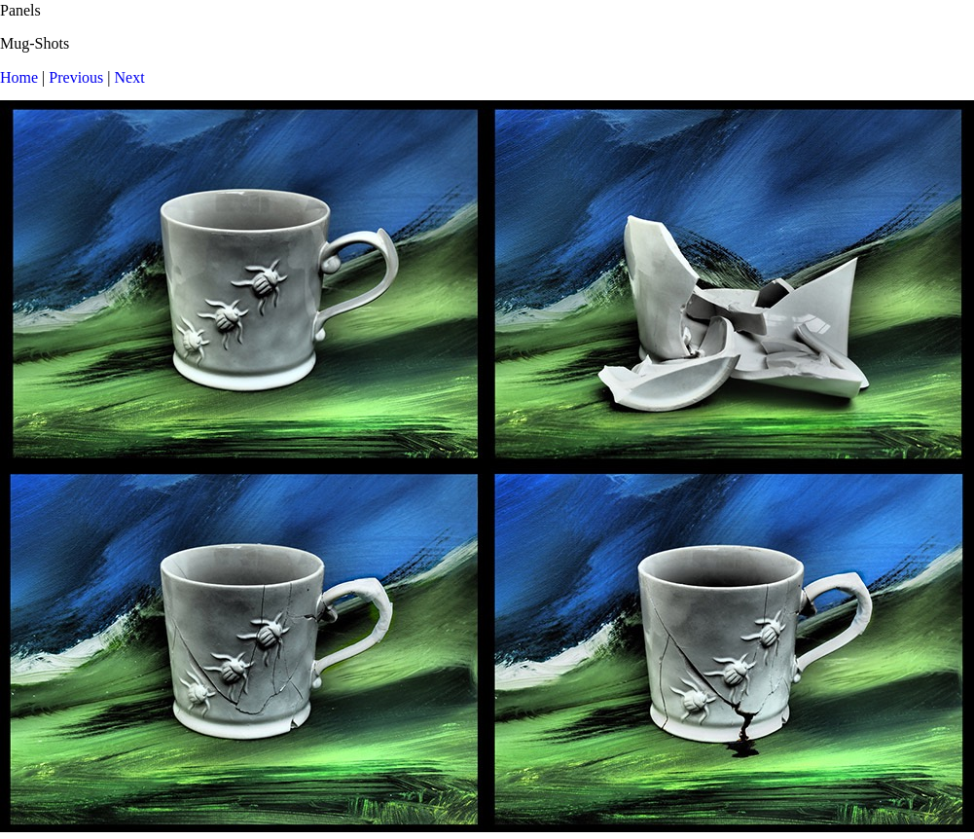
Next (130, 77)
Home (19, 77)
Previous (76, 77)
